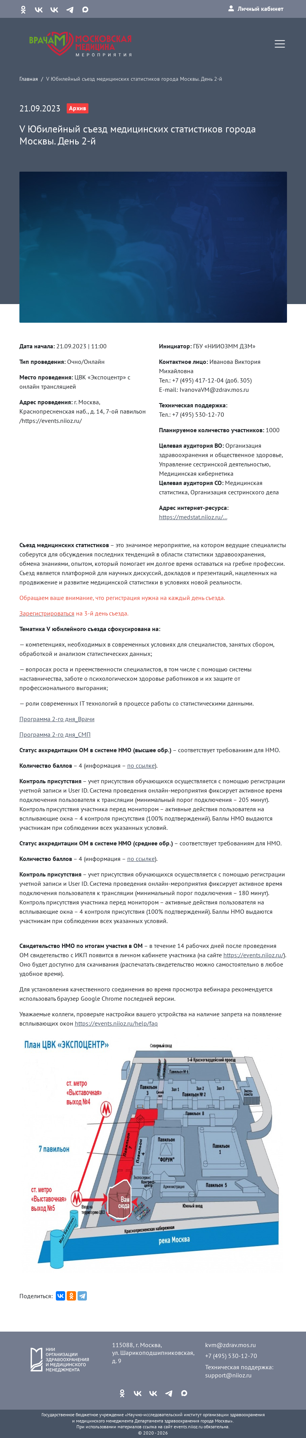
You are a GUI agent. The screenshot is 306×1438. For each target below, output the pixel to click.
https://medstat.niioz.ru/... (193, 517)
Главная (28, 78)
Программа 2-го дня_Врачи (57, 719)
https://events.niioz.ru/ (253, 955)
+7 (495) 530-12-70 (231, 1356)
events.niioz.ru (188, 1426)
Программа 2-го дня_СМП (55, 734)
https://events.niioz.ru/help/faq (116, 1023)
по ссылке (141, 765)
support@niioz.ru (228, 1375)
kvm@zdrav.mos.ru (230, 1345)
